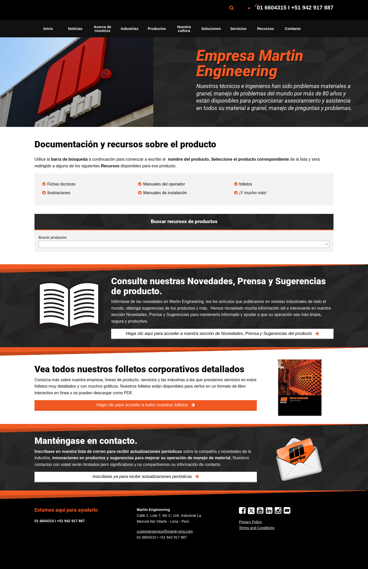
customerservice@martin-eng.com (165, 531)
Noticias (75, 29)
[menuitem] (60, 10)
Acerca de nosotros (102, 28)
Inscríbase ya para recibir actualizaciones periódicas (143, 476)
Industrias (130, 29)
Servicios (238, 29)
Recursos (265, 29)
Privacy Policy (250, 522)
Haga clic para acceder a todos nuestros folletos (142, 404)
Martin (60, 10)
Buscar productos (52, 237)
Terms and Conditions (256, 528)
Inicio (48, 29)
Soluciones (211, 29)
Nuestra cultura (184, 28)
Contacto (293, 29)
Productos (157, 29)
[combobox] (184, 244)
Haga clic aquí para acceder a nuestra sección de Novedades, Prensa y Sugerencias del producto (219, 333)
